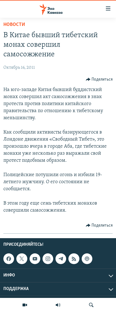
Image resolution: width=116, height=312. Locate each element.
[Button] (99, 79)
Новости (14, 24)
